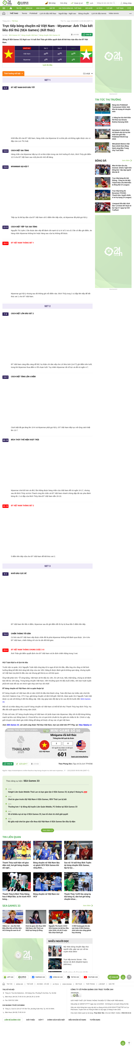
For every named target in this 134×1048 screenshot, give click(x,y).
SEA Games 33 (14, 35)
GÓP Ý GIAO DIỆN (7, 1028)
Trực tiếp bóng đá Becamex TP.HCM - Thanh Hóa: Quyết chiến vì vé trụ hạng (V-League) (121, 194)
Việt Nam (26, 54)
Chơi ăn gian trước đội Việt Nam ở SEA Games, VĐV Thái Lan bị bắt (37, 799)
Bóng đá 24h (56, 977)
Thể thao (119, 8)
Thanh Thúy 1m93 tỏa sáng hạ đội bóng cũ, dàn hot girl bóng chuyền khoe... (77, 896)
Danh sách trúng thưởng (79, 757)
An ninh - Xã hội (43, 984)
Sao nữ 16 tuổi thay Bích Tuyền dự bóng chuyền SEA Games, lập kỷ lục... (77, 865)
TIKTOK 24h (73, 977)
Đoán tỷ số (77, 3)
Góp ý (40, 1020)
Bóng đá (29, 8)
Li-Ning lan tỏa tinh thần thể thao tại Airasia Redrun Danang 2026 (121, 120)
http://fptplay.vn (85, 725)
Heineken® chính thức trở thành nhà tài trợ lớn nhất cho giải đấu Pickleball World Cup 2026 (121, 134)
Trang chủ (6, 21)
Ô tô (129, 8)
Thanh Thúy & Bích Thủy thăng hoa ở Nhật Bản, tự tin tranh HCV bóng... (16, 896)
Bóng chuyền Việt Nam (29, 35)
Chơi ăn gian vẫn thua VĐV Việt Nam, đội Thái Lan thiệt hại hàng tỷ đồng (36, 928)
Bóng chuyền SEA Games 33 (49, 35)
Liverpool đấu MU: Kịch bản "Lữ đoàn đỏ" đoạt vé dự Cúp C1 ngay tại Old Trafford (121, 207)
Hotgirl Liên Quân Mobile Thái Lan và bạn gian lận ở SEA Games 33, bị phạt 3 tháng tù (47, 792)
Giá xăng (63, 3)
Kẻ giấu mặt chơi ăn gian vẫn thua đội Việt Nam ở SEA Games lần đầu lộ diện (41, 821)
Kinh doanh (40, 8)
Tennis (24, 13)
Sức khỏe (88, 8)
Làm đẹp (102, 984)
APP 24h (8, 977)
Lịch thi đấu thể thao (48, 13)
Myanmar (26, 60)
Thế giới (109, 8)
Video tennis (114, 13)
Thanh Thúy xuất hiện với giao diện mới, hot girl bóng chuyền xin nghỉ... (15, 865)
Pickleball (33, 13)
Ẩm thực (79, 984)
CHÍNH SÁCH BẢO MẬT (56, 1020)
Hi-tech (99, 8)
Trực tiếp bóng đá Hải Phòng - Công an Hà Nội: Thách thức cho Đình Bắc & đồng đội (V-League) (121, 181)
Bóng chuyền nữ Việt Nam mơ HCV (46, 895)
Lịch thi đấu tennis (98, 13)
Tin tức (19, 8)
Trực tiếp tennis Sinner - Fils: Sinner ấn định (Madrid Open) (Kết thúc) (75, 961)
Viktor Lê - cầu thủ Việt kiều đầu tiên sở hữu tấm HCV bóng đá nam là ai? (12, 928)
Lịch (89, 3)
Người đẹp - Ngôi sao (67, 13)
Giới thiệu (30, 1020)
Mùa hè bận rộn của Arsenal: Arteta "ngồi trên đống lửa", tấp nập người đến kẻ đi (122, 169)
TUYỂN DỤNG (95, 1020)
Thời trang (90, 984)
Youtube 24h (91, 977)
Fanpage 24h (38, 977)
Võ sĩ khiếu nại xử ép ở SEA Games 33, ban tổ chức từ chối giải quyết (38, 814)
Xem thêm (47, 830)
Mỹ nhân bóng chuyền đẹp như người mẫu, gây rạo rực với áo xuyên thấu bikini (76, 949)
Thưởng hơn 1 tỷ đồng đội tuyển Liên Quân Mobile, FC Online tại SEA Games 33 (42, 807)
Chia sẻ (88, 34)
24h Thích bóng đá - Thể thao (70, 8)
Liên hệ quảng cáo (12, 1020)
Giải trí (52, 8)
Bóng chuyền (83, 13)
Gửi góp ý (21, 764)
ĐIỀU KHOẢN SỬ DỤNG (77, 1020)
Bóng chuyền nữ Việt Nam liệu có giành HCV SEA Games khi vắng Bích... (46, 865)
